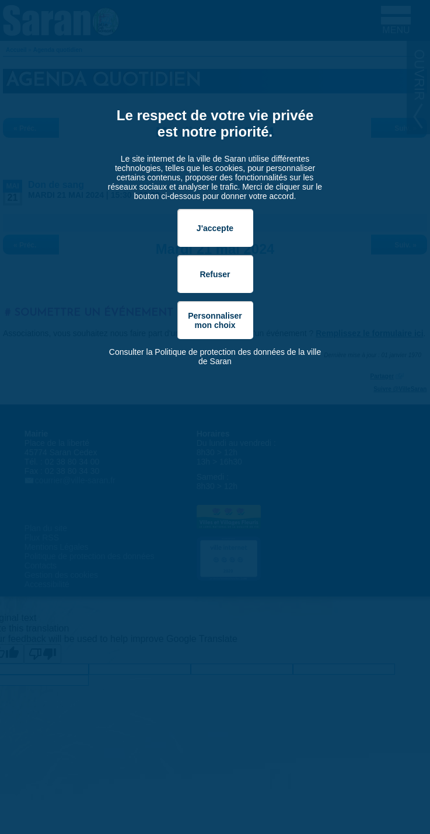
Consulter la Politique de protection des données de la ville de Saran (215, 356)
